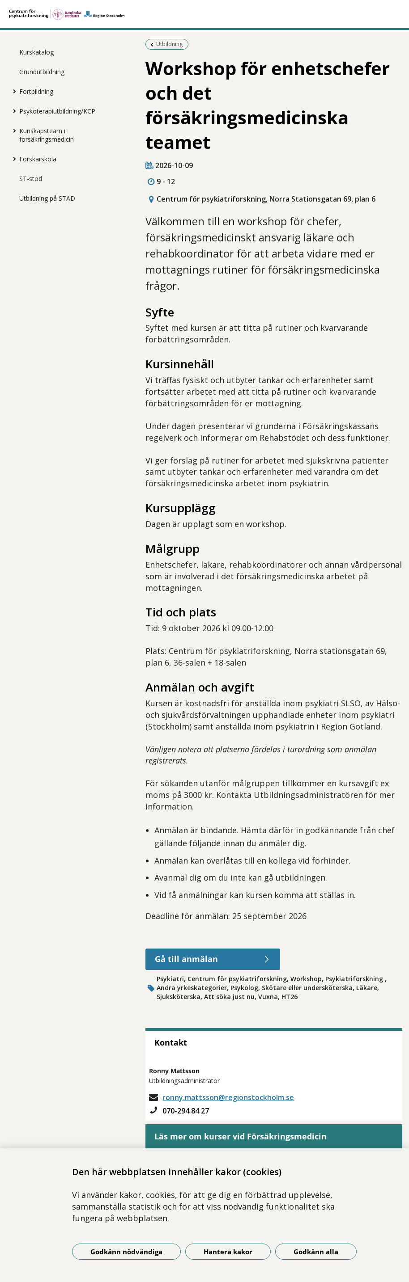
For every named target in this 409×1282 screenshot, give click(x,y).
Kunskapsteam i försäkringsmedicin (46, 135)
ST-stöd (30, 178)
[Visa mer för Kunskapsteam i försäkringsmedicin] (12, 130)
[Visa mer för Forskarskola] (12, 159)
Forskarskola (37, 159)
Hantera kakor (228, 1251)
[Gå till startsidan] (204, 14)
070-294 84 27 (185, 1111)
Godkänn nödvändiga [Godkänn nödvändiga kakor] (126, 1251)
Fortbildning (36, 91)
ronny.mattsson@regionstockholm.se (228, 1097)
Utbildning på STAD (47, 198)
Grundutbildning (41, 71)
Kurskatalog (36, 52)
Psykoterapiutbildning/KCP (57, 111)
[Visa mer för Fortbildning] (12, 91)
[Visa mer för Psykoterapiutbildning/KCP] (12, 111)
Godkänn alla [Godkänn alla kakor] (316, 1251)
